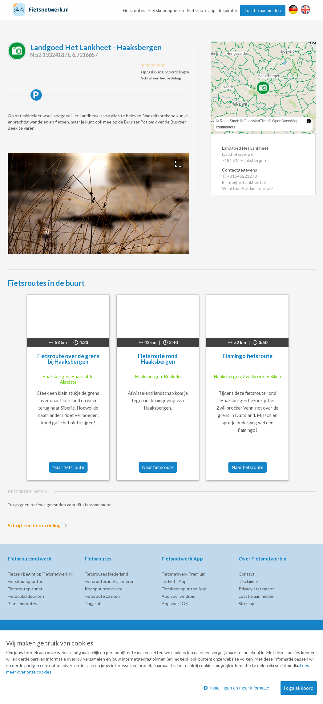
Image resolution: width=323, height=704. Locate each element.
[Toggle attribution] (309, 121)
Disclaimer (248, 581)
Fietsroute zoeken (102, 596)
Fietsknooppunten (166, 10)
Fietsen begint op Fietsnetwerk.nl (40, 574)
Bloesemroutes (22, 603)
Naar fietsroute (68, 467)
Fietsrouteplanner (25, 588)
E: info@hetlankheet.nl (244, 182)
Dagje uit (93, 603)
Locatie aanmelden (263, 10)
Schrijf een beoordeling (38, 525)
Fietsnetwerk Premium (183, 574)
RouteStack (229, 121)
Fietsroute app (201, 10)
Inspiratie (228, 10)
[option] (98, 203)
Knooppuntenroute (104, 588)
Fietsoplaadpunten (26, 596)
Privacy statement (256, 588)
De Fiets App (174, 581)
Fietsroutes (134, 10)
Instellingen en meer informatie (236, 688)
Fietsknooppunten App (184, 588)
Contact (247, 574)
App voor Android (179, 596)
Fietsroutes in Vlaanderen (110, 581)
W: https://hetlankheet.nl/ (247, 188)
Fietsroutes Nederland (106, 574)
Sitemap (246, 603)
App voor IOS (175, 603)
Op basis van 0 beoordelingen (165, 72)
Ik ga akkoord (298, 688)
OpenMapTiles (256, 121)
